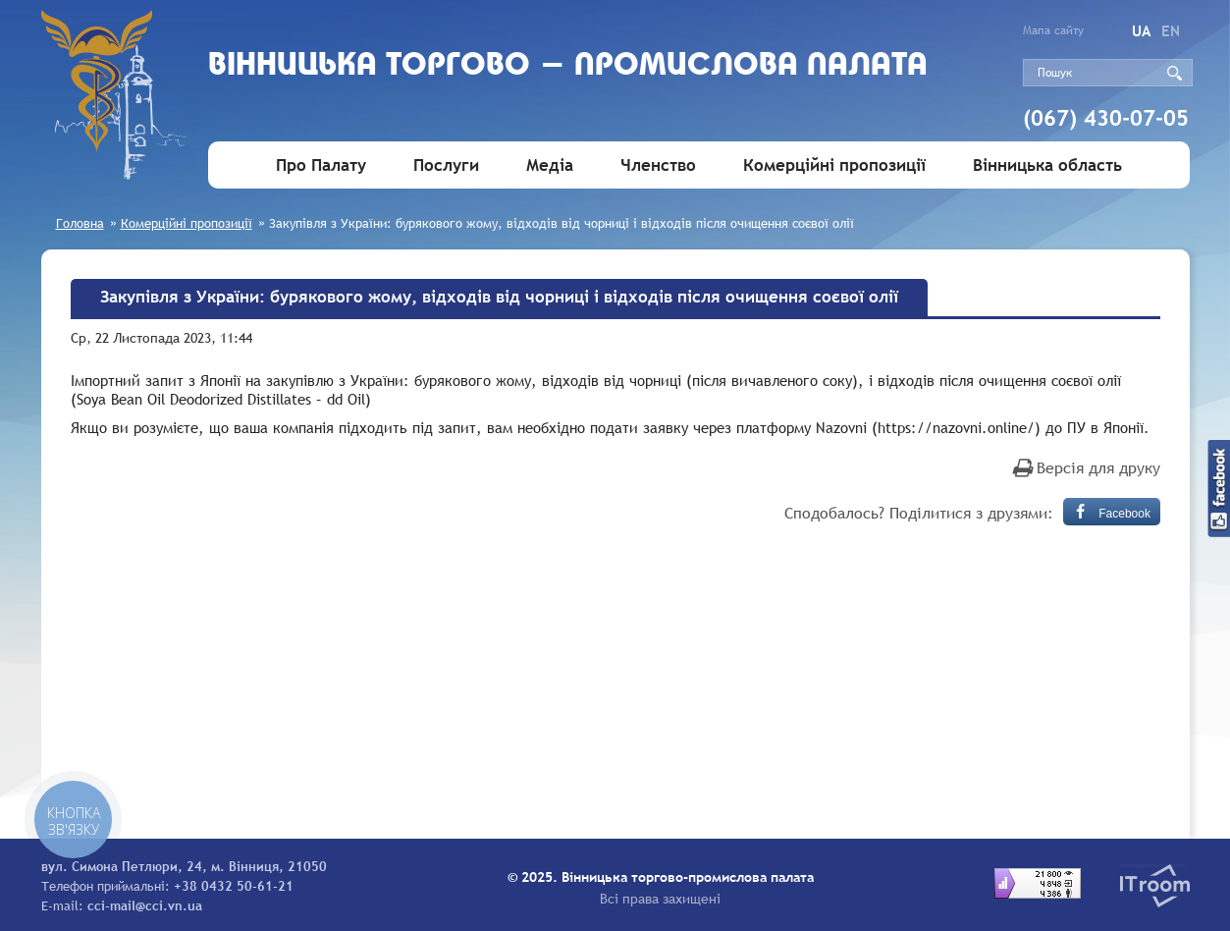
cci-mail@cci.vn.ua (144, 905)
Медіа (549, 165)
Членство (658, 165)
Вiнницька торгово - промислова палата (568, 66)
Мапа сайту (1053, 30)
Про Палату (321, 165)
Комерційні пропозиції (834, 165)
